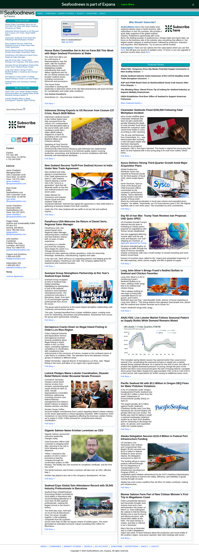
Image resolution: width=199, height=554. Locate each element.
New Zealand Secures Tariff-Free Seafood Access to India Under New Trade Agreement (20, 45)
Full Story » (50, 103)
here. (123, 50)
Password (67, 27)
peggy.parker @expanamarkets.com (16, 233)
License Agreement (14, 276)
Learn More (127, 4)
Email (65, 24)
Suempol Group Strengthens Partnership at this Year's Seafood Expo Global (21, 66)
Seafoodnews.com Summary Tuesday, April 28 (20, 82)
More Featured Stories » (131, 103)
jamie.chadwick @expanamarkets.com (16, 182)
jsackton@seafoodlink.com (18, 250)
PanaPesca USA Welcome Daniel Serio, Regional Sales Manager (21, 56)
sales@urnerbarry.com (16, 267)
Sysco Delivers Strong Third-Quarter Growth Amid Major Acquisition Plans (20, 51)
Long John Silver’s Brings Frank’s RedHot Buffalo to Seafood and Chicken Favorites (21, 72)
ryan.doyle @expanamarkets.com (16, 200)
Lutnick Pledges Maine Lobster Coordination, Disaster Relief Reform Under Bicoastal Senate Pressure (20, 100)
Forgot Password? (71, 34)
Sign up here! (67, 42)
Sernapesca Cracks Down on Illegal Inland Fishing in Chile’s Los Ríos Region (22, 77)
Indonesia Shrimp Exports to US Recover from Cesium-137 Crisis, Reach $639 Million (22, 33)
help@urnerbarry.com (15, 259)
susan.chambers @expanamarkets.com (16, 215)
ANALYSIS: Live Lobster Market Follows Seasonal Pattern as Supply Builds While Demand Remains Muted (22, 93)
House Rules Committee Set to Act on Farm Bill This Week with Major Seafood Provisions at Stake (21, 26)
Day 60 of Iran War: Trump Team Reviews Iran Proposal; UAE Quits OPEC (22, 61)
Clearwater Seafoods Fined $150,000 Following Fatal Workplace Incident (20, 39)
